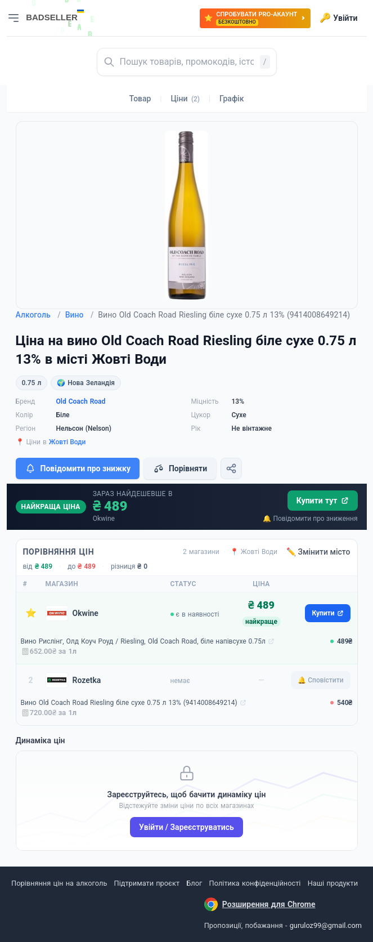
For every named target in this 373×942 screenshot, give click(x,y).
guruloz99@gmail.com (326, 925)
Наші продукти (333, 883)
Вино (79, 314)
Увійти (338, 18)
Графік (231, 98)
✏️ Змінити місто (318, 551)
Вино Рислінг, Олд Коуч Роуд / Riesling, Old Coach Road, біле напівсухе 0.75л (143, 641)
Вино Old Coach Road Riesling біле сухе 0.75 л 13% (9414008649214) (129, 703)
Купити (327, 613)
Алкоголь (38, 314)
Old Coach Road (81, 401)
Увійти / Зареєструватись (186, 827)
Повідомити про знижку (78, 468)
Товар (140, 98)
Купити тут (322, 500)
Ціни (185, 98)
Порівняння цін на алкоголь (59, 883)
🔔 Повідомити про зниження (310, 519)
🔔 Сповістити (320, 680)
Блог (194, 883)
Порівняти (180, 468)
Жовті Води (67, 442)
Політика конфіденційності (255, 883)
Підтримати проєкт (146, 883)
